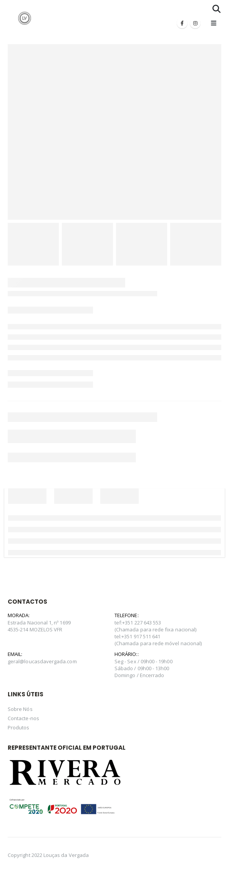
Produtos (19, 727)
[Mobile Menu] (213, 23)
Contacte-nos (23, 718)
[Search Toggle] (216, 8)
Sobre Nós (20, 709)
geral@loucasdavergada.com (42, 661)
